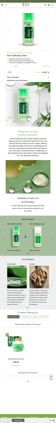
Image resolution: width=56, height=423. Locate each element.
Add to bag (18, 420)
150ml (9, 72)
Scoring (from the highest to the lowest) (34, 317)
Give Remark (45, 66)
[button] (27, 307)
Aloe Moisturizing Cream (16, 359)
